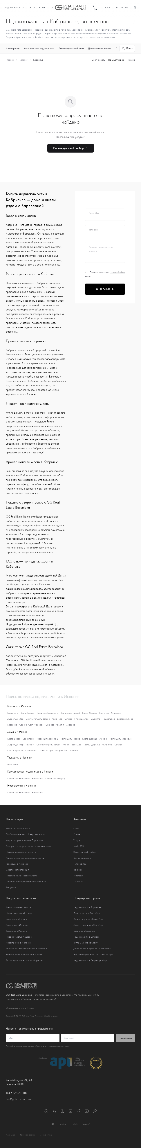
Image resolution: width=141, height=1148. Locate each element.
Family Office (79, 846)
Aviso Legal (10, 1134)
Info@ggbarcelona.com (18, 1099)
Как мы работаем (82, 857)
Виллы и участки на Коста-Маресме (24, 960)
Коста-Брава (27, 712)
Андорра (70, 724)
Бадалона (12, 724)
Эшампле (95, 718)
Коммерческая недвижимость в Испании (26, 948)
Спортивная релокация (17, 869)
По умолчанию (116, 59)
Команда (77, 834)
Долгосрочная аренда (99, 48)
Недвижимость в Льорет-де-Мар (90, 960)
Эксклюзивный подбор (84, 852)
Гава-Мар (76, 744)
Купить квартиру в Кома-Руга (88, 919)
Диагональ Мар (125, 718)
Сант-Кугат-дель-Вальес (38, 718)
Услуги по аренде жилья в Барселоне (24, 840)
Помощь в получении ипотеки (21, 852)
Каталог (23, 59)
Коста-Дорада (89, 712)
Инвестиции (38, 7)
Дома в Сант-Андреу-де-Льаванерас (92, 948)
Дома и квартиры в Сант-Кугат (88, 925)
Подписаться (125, 1037)
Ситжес (68, 718)
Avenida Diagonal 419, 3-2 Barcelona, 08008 (19, 1082)
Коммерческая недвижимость (39, 48)
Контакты (122, 7)
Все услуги (11, 887)
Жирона (103, 738)
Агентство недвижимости (18, 907)
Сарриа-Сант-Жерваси (31, 724)
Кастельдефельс (92, 744)
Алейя (66, 744)
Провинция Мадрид (55, 778)
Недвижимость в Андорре (19, 936)
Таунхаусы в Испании (16, 930)
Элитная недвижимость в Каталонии (24, 954)
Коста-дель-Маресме (110, 712)
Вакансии (78, 869)
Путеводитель (80, 863)
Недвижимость (14, 7)
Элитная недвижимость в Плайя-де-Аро (93, 954)
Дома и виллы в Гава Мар (86, 913)
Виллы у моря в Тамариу (85, 942)
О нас (95, 7)
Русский (86, 1124)
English (74, 1124)
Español (62, 1124)
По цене (131, 59)
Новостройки (12, 48)
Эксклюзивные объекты (71, 48)
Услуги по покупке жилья (18, 828)
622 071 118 (16, 1093)
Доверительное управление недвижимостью (28, 846)
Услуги (76, 840)
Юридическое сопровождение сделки (25, 857)
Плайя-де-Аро (81, 718)
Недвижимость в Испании (19, 913)
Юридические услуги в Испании (20, 1008)
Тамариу (30, 744)
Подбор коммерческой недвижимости (25, 834)
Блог (107, 7)
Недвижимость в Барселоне (87, 907)
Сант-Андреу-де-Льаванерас (22, 750)
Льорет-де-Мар (15, 718)
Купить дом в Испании (17, 925)
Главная (10, 59)
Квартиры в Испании (16, 919)
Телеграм (78, 875)
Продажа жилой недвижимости (21, 875)
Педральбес (108, 718)
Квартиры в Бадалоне (84, 930)
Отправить (105, 289)
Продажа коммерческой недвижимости (26, 881)
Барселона (12, 712)
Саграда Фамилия (55, 724)
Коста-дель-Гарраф (70, 712)
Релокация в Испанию (17, 863)
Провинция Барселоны (47, 712)
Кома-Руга (57, 718)
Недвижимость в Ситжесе (86, 936)
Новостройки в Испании (18, 942)
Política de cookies (27, 1134)
